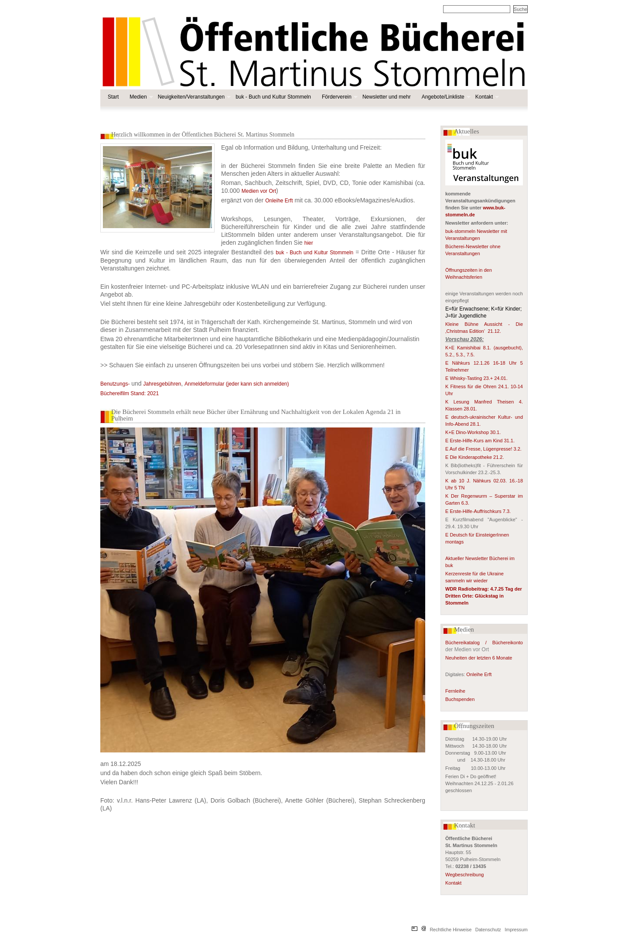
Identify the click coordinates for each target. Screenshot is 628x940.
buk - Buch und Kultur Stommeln (273, 97)
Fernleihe (455, 691)
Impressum (516, 929)
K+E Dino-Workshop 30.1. (473, 432)
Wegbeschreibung (464, 874)
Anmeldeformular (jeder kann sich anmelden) (236, 384)
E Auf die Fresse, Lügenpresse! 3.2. (483, 448)
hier (308, 243)
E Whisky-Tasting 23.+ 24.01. (476, 378)
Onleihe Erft (478, 674)
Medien (140, 97)
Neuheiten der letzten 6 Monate (479, 657)
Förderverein (339, 97)
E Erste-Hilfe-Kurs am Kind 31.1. (480, 440)
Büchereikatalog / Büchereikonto (484, 642)
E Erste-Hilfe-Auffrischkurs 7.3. (478, 511)
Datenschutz (488, 929)
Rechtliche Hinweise (450, 929)
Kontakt (486, 97)
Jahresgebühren (162, 384)
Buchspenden (459, 699)
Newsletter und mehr (386, 97)
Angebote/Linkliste (445, 97)
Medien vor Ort (259, 191)
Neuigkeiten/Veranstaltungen (193, 97)
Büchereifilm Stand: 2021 (129, 393)
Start (113, 97)
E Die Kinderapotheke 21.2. (474, 457)
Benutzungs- (115, 384)
